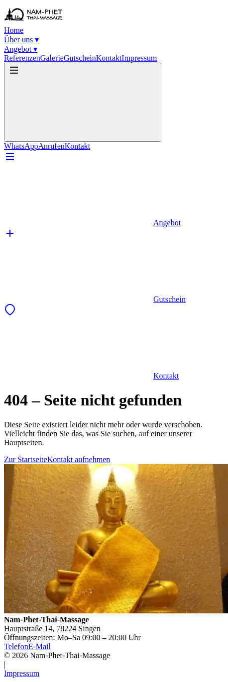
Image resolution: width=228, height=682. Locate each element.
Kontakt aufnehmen (79, 459)
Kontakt (109, 58)
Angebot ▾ (20, 49)
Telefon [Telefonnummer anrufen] (16, 646)
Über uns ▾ (21, 39)
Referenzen (22, 58)
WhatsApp (21, 146)
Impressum (139, 58)
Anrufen (51, 146)
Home (13, 30)
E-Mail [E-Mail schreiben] (39, 646)
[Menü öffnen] (82, 102)
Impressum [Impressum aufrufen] (21, 673)
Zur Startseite (25, 459)
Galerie (52, 58)
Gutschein (80, 58)
